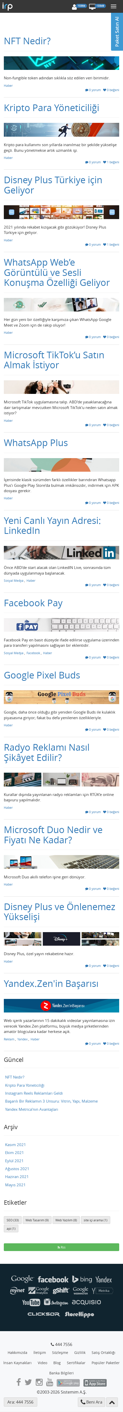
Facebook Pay (33, 603)
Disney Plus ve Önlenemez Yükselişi (59, 911)
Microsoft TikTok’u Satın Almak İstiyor (54, 360)
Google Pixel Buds (42, 675)
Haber (8, 85)
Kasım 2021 (15, 1144)
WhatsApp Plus (36, 442)
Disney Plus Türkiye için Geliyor (53, 185)
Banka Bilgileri (61, 1373)
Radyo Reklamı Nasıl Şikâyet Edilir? (47, 752)
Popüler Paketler (106, 1362)
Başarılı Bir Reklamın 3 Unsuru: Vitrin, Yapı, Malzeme (51, 1101)
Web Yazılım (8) (66, 1220)
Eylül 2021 (14, 1160)
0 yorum (93, 90)
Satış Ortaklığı (103, 1352)
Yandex (22, 1039)
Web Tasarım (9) (37, 1220)
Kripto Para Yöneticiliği (51, 107)
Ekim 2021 (14, 1152)
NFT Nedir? (27, 41)
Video (42, 1362)
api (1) (11, 1228)
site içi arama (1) (95, 1220)
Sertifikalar (76, 1362)
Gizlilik (79, 1352)
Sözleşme (60, 1352)
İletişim (39, 1352)
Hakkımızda (17, 1352)
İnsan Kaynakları (17, 1362)
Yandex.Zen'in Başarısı (51, 983)
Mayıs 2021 (15, 1184)
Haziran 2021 (17, 1176)
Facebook (33, 653)
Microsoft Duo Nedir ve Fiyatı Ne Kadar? (53, 834)
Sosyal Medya (13, 580)
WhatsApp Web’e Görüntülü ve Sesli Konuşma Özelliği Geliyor (57, 272)
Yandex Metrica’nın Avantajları (31, 1109)
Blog (57, 1362)
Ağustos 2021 (17, 1168)
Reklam (9, 1039)
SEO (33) (13, 1220)
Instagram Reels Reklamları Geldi (34, 1093)
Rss (62, 1247)
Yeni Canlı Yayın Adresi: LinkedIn (52, 525)
